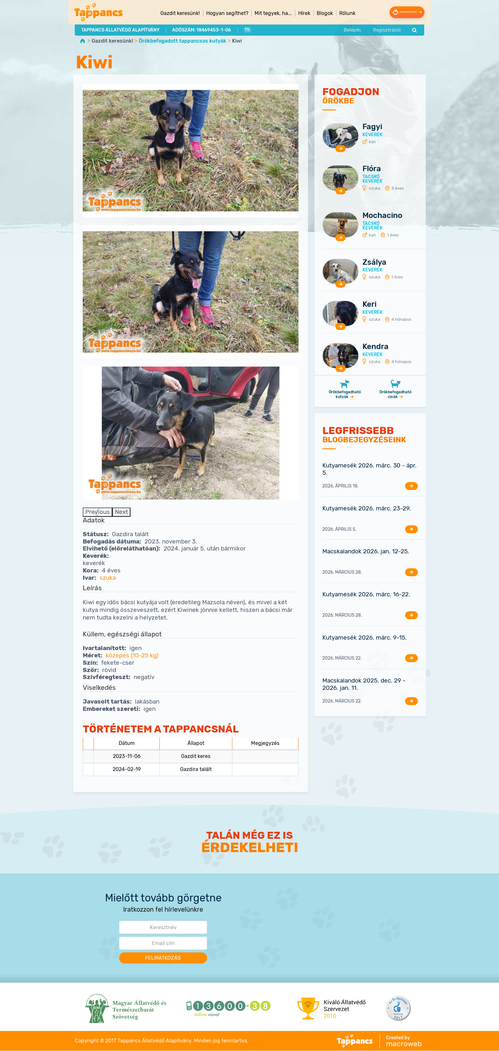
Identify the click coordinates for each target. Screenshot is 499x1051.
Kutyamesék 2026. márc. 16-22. (366, 594)
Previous (97, 512)
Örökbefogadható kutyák (345, 394)
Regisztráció (387, 29)
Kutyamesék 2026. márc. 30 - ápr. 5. (369, 469)
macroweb (404, 1044)
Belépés (352, 29)
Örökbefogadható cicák (395, 394)
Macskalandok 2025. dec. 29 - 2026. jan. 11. (363, 684)
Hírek (298, 13)
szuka (108, 577)
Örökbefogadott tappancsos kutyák (182, 41)
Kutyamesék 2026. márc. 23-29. (366, 508)
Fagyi (372, 126)
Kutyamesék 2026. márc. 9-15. (364, 637)
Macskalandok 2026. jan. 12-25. (365, 551)
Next (121, 512)
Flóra (371, 169)
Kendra (375, 346)
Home (82, 41)
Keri (369, 304)
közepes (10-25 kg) (132, 655)
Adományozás (402, 12)
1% (247, 29)
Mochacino (382, 215)
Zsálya (374, 262)
